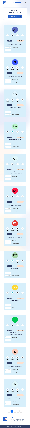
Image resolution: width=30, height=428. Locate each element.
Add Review (10, 40)
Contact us (13, 419)
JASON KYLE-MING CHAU (15, 332)
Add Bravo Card (20, 40)
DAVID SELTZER (15, 203)
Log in (13, 2)
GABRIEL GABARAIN (15, 300)
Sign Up (18, 2)
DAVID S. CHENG (15, 236)
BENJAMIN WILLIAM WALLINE (15, 107)
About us (23, 419)
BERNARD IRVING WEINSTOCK (15, 139)
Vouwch (15, 426)
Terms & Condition (20, 420)
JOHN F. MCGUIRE (15, 397)
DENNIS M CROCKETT (15, 268)
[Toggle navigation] (25, 2)
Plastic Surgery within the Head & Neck (15, 44)
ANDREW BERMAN (15, 42)
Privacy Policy (13, 420)
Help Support (18, 419)
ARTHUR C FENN (15, 75)
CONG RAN (15, 171)
